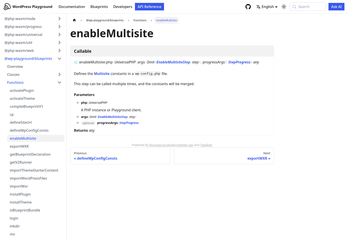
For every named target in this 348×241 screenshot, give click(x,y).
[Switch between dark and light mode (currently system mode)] (283, 6)
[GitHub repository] (248, 6)
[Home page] (74, 20)
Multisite (102, 73)
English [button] (265, 6)
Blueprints (99, 6)
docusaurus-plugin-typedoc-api (171, 145)
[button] (33, 18)
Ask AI (336, 6)
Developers (122, 6)
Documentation (72, 6)
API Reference (149, 6)
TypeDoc (206, 145)
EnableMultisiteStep (173, 62)
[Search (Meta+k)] (308, 6)
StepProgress (239, 62)
